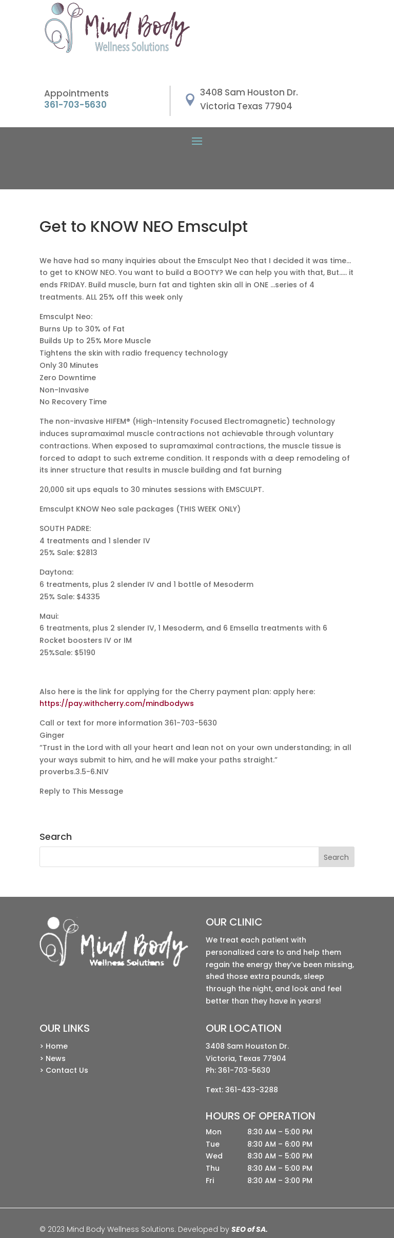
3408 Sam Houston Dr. (247, 1046)
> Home (54, 1046)
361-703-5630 (244, 1070)
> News (53, 1058)
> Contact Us (64, 1070)
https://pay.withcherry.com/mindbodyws (117, 703)
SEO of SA (248, 1229)
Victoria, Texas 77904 (246, 1058)
